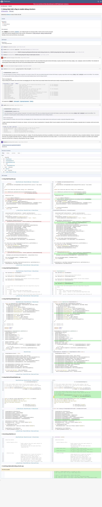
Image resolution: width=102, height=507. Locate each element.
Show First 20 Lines (19, 181)
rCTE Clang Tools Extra (7, 43)
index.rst (7, 168)
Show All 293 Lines (26, 431)
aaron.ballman (7, 24)
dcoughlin (29, 68)
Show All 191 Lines (26, 295)
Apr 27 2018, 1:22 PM (45, 54)
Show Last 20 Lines (35, 265)
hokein (5, 25)
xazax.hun (17, 49)
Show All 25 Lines (27, 351)
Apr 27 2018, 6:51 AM (21, 46)
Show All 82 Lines (27, 301)
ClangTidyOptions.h (10, 160)
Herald (4, 49)
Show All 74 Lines (27, 271)
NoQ (25, 68)
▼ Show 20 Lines (35, 181)
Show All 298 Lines (27, 181)
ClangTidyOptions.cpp (10, 162)
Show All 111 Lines (27, 437)
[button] (101, 1)
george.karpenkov (20, 68)
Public (12, 11)
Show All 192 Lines (27, 380)
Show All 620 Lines (26, 463)
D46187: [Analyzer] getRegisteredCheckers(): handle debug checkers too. (34, 52)
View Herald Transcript (25, 49)
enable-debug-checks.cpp (11, 171)
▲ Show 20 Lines (19, 210)
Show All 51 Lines (27, 210)
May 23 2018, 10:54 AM (22, 142)
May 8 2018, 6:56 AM (19, 105)
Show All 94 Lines (27, 408)
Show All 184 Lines (26, 265)
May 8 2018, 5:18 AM (25, 57)
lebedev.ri (8, 14)
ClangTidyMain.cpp (11, 165)
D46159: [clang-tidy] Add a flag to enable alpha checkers (62, 52)
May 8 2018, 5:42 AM (36, 68)
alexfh (5, 22)
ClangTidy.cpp (8, 159)
